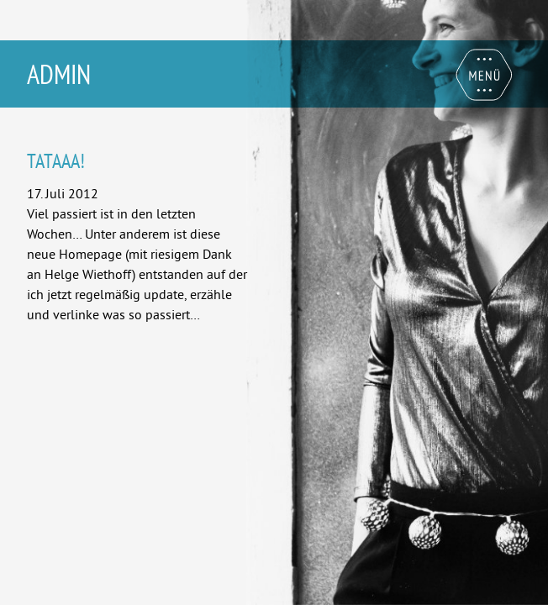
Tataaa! (56, 160)
